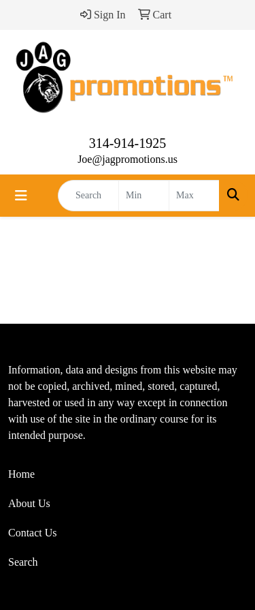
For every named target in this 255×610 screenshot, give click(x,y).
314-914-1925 (127, 143)
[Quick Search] (88, 195)
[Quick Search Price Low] (143, 195)
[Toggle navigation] (21, 195)
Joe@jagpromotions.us (127, 159)
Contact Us (32, 532)
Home (21, 474)
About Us (29, 503)
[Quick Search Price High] (194, 195)
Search (23, 562)
